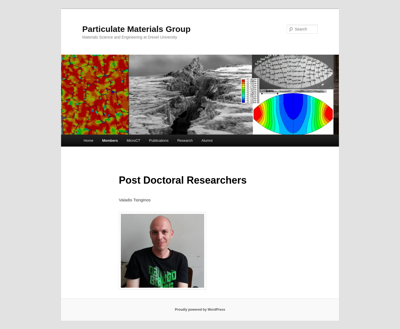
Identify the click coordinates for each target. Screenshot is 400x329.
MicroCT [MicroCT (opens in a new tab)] (133, 140)
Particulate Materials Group (136, 29)
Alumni (206, 140)
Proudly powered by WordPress (200, 310)
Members (110, 140)
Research (185, 140)
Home (88, 140)
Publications (159, 140)
